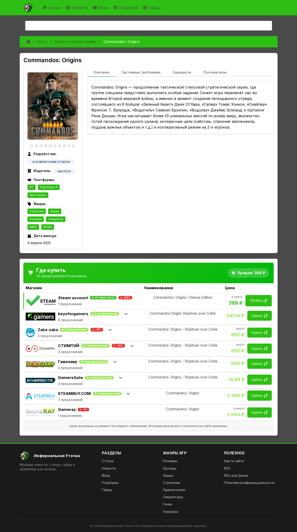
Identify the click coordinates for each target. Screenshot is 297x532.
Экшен (54, 211)
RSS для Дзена (236, 475)
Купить (258, 300)
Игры (101, 7)
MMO (33, 227)
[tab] (101, 72)
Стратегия (37, 211)
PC (32, 187)
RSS (227, 468)
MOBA (47, 227)
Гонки (167, 504)
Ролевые (170, 461)
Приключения (174, 490)
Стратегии (171, 483)
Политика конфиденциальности (249, 483)
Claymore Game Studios (75, 41)
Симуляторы (173, 497)
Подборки (126, 7)
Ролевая (36, 219)
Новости (77, 7)
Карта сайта (234, 461)
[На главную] (57, 455)
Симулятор (55, 219)
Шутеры (169, 468)
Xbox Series (38, 195)
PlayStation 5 (49, 187)
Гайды (152, 7)
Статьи (52, 7)
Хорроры (170, 512)
